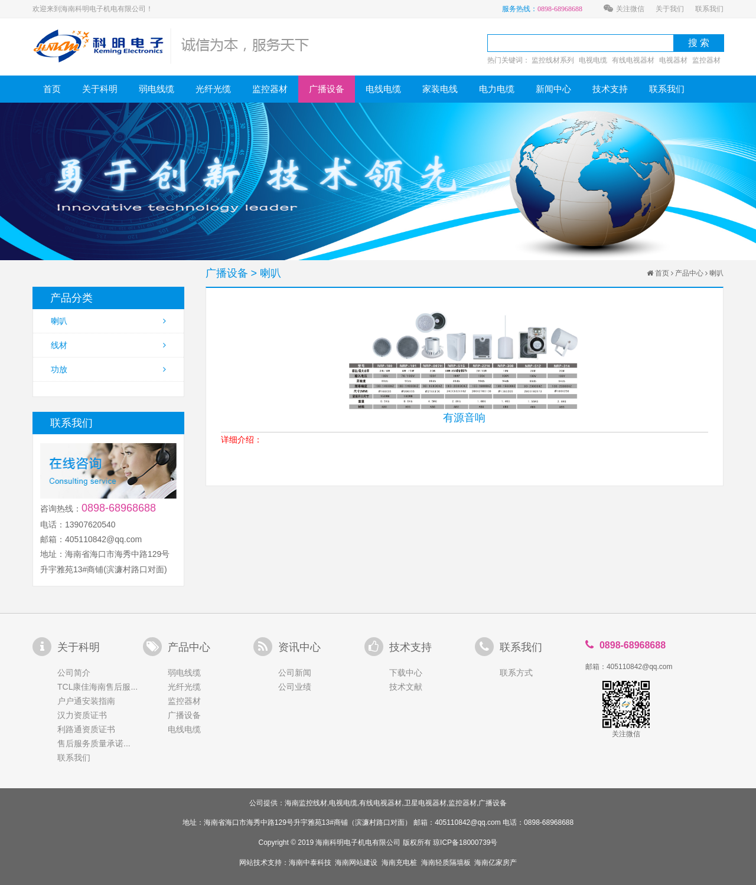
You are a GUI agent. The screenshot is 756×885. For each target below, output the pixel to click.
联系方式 (516, 672)
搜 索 (698, 43)
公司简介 (73, 672)
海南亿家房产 (495, 862)
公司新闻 (294, 672)
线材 (108, 345)
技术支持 (610, 89)
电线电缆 (383, 89)
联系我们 (709, 9)
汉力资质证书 (82, 715)
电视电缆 (593, 60)
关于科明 (100, 89)
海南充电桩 (399, 862)
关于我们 (670, 9)
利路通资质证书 (86, 729)
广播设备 (326, 89)
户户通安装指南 (86, 701)
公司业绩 (294, 686)
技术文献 (405, 686)
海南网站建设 (356, 862)
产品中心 (689, 273)
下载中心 (405, 672)
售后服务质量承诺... (94, 743)
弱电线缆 (156, 89)
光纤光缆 (213, 89)
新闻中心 (553, 89)
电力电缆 (496, 89)
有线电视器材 (633, 60)
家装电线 (440, 89)
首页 (52, 89)
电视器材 (673, 60)
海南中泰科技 (310, 862)
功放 (108, 369)
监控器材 (706, 60)
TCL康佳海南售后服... (97, 686)
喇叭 (108, 321)
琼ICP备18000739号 (465, 842)
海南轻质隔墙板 (446, 862)
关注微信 (624, 9)
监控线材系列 (553, 60)
